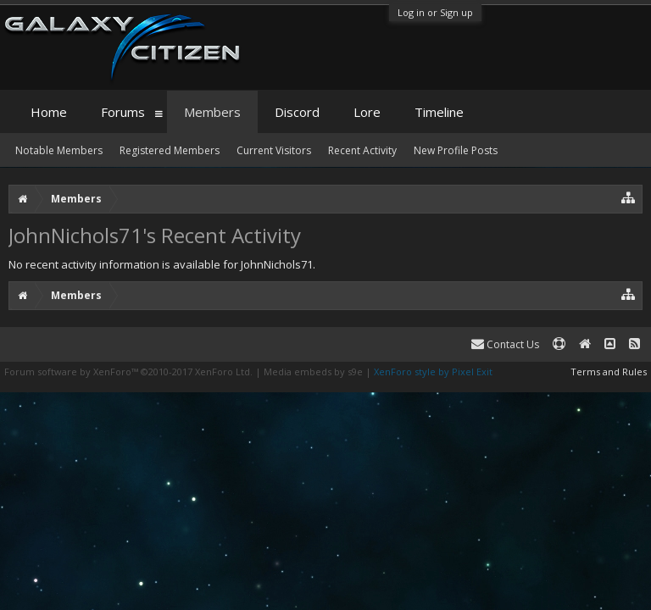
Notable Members (59, 150)
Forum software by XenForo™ (128, 371)
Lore (367, 111)
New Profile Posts (456, 150)
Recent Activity (362, 150)
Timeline (439, 111)
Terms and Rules (608, 371)
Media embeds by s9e (313, 371)
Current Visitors (273, 150)
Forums (123, 111)
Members (212, 111)
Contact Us (505, 344)
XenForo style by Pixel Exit (433, 371)
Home (49, 111)
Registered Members (170, 150)
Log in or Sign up (435, 12)
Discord (297, 111)
